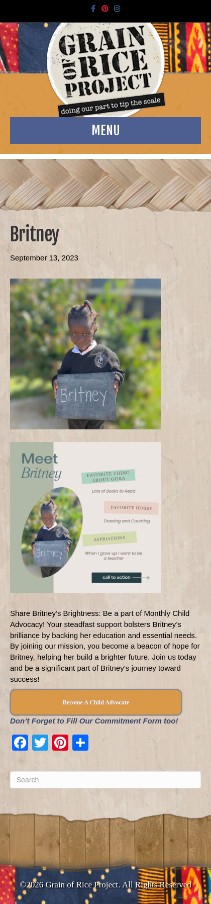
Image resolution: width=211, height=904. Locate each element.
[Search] (105, 779)
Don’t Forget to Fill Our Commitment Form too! (94, 720)
